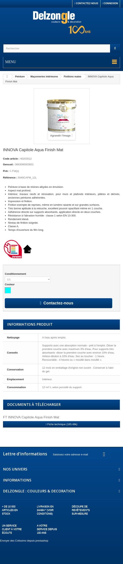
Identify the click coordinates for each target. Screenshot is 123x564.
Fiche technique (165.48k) (61, 424)
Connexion (110, 3)
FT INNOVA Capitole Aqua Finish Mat (31, 417)
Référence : (10, 177)
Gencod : (8, 164)
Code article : (11, 158)
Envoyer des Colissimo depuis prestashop (24, 540)
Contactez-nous (86, 3)
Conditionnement (16, 273)
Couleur (10, 284)
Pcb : (6, 170)
